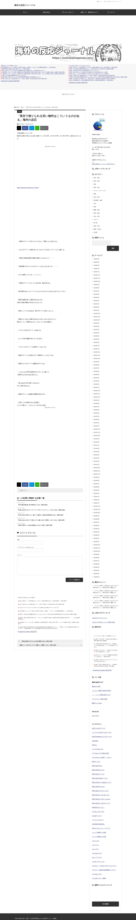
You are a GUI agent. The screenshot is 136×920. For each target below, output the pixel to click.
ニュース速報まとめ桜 (99, 831)
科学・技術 (97, 177)
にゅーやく (95, 844)
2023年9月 (96, 356)
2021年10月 (97, 430)
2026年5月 (96, 253)
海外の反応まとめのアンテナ (101, 798)
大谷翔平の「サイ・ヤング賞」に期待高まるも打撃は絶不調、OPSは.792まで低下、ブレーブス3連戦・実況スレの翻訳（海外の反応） (33, 72)
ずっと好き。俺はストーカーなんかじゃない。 (80, 65)
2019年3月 (96, 530)
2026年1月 (96, 266)
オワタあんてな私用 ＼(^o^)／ (102, 752)
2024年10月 (97, 314)
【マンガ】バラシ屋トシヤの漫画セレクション (105, 630)
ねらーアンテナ (97, 852)
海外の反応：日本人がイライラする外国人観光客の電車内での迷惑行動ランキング (21, 77)
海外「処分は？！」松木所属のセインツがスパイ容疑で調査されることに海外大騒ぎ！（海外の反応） (94, 67)
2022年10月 (97, 391)
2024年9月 (96, 318)
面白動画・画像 (98, 200)
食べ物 (95, 222)
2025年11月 (97, 273)
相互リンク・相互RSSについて (89, 12)
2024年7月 (96, 324)
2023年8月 (96, 359)
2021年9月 (96, 433)
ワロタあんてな (97, 869)
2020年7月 (96, 478)
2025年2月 (96, 302)
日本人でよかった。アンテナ (101, 823)
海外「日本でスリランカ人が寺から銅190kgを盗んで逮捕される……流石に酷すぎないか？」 (24, 70)
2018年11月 (97, 542)
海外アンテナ (96, 756)
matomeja (95, 735)
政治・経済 (97, 197)
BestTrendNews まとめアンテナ (102, 731)
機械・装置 (97, 210)
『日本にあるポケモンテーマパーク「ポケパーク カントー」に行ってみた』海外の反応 (41, 510)
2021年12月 (97, 424)
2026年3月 (96, 260)
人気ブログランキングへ (99, 612)
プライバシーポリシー (68, 12)
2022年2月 (96, 417)
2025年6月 (96, 289)
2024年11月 (97, 311)
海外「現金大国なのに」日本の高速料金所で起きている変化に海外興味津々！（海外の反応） (92, 80)
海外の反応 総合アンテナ (100, 773)
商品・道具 (97, 181)
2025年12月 (97, 269)
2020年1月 (96, 497)
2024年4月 (96, 334)
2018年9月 (96, 549)
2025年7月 (96, 285)
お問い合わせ (46, 12)
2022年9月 (96, 395)
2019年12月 (97, 501)
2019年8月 (96, 513)
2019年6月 (96, 520)
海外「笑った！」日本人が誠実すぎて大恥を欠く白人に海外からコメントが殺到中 (89, 73)
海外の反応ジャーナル (25, 5)
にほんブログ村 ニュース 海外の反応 (103, 617)
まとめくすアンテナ (98, 856)
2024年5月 (96, 330)
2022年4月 (96, 411)
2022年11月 (97, 388)
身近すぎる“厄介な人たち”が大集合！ (27, 597)
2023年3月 (96, 375)
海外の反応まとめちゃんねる (101, 794)
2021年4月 (96, 449)
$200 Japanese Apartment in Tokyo (28, 187)
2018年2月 (96, 571)
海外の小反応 (96, 681)
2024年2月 (96, 340)
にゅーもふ (95, 839)
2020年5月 (96, 485)
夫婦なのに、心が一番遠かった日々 (9, 65)
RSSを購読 (108, 1)
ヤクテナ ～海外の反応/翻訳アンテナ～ (104, 864)
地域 (22, 490)
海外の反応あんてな (98, 764)
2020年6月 (96, 481)
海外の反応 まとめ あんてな (100, 789)
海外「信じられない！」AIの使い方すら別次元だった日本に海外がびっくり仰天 (88, 72)
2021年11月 (97, 427)
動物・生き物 (97, 229)
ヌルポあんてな (97, 848)
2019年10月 (97, 507)
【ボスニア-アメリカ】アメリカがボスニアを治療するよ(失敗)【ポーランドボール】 (39, 607)
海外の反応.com (97, 760)
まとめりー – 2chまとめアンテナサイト (104, 860)
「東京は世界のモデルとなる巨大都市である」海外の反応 (36, 641)
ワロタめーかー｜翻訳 (99, 873)
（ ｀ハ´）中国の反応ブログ (101, 689)
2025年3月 (96, 298)
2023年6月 (96, 366)
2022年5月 (96, 407)
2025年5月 (96, 292)
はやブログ (95, 710)
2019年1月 (96, 536)
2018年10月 (97, 546)
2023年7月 (96, 363)
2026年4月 (96, 257)
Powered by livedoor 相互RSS (10, 81)
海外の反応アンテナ (98, 769)
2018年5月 (96, 562)
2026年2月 (96, 263)
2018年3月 (96, 568)
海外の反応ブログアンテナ (100, 785)
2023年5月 (96, 369)
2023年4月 (96, 372)
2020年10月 (97, 469)
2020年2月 (96, 494)
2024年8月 (96, 321)
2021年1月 (96, 459)
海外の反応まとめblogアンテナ (101, 777)
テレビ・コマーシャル (100, 190)
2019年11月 (97, 504)
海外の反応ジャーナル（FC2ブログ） (103, 164)
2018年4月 (96, 565)
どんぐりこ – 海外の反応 (99, 693)
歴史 (95, 184)
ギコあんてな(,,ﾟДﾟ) (98, 806)
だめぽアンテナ (97, 810)
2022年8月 (96, 398)
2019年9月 (96, 510)
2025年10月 (97, 276)
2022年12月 (97, 385)
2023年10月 (97, 353)
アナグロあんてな (97, 744)
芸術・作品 (97, 187)
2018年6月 (96, 558)
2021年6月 (96, 443)
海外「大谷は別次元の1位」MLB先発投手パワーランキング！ (84, 70)
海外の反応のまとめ (98, 781)
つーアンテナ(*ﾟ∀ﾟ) (97, 814)
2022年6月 (96, 404)
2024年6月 (96, 327)
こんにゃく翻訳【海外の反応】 (101, 685)
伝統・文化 (97, 226)
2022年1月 (96, 420)
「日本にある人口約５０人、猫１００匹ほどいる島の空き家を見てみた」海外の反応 (40, 515)
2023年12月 (97, 346)
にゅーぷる (95, 835)
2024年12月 (97, 308)
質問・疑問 (97, 213)
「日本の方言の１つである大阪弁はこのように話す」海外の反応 (34, 525)
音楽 (95, 206)
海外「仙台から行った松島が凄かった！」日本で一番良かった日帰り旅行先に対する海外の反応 (24, 78)
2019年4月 (96, 526)
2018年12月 (97, 539)
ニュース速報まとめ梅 (99, 827)
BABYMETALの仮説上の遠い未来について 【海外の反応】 (16, 68)
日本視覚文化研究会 (98, 819)
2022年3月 (96, 414)
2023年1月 (96, 382)
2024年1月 (96, 343)
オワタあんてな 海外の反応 (100, 748)
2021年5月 (96, 446)
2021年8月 (96, 436)
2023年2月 (96, 379)
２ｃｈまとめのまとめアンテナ (101, 727)
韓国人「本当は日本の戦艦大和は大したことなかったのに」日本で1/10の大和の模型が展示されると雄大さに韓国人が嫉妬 (98, 77)
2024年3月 (96, 337)
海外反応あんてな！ (98, 802)
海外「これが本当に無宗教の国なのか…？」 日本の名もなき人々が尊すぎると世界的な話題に (92, 68)
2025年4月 (96, 295)
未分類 (95, 232)
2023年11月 (97, 350)
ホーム (100, 1)
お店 (95, 203)
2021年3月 (96, 452)
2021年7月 (96, 440)
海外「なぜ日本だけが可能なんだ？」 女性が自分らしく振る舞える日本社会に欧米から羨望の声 (92, 78)
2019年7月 (96, 517)
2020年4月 (96, 488)
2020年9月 (96, 472)
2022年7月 (96, 401)
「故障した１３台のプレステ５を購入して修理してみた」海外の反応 (37, 645)
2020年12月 (97, 462)
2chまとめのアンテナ (98, 723)
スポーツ (96, 219)
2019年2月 (96, 533)
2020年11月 (97, 465)
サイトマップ (117, 1)
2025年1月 (96, 305)
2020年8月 (96, 475)
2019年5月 (96, 523)
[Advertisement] (68, 28)
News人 (94, 739)
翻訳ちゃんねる (97, 698)
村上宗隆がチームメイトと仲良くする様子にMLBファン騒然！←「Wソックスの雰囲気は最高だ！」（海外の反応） (29, 67)
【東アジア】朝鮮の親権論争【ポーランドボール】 (14, 75)
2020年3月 (96, 491)
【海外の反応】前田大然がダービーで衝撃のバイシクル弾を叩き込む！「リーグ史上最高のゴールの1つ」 (106, 640)
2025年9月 (96, 279)
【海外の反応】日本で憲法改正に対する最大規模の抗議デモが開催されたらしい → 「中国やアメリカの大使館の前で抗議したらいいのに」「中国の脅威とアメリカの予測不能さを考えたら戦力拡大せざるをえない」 (48, 627)
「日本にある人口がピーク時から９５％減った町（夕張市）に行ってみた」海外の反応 (40, 520)
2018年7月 (96, 555)
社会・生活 (97, 216)
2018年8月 (96, 552)
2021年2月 (96, 456)
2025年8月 (96, 282)
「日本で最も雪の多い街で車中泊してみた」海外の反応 (32, 505)
